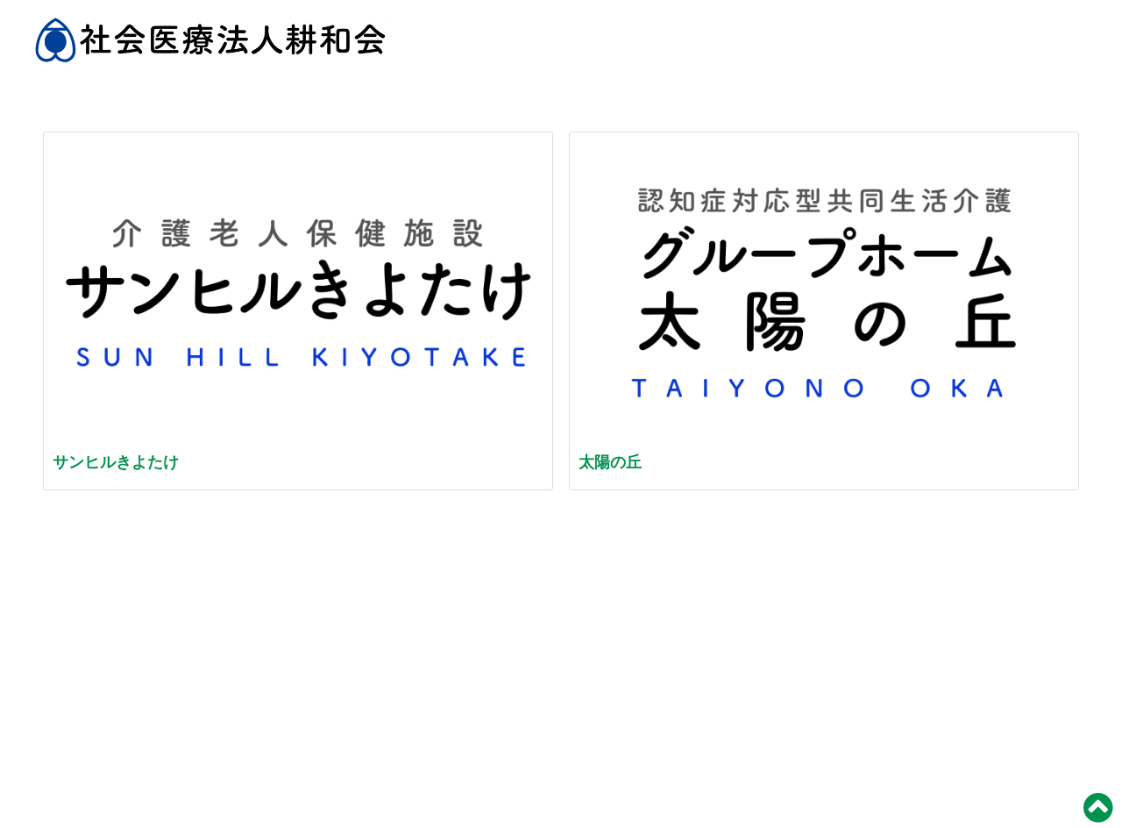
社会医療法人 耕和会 (210, 48)
